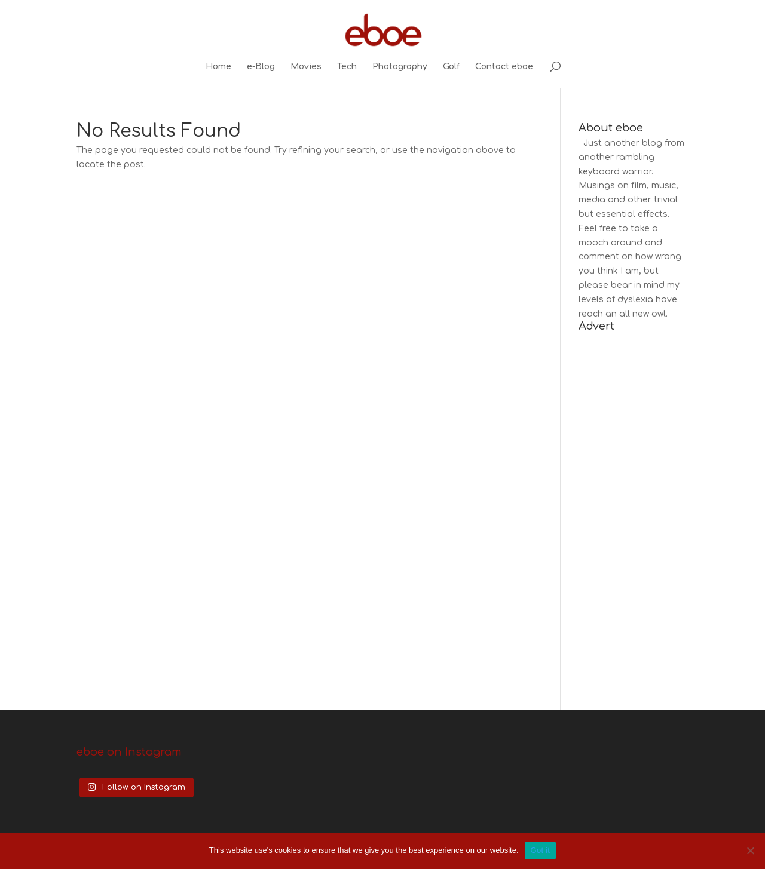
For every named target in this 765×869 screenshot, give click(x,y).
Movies (306, 67)
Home (218, 67)
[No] (750, 850)
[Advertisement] (633, 513)
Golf (451, 67)
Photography (399, 67)
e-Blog (261, 67)
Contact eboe (504, 67)
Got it (540, 850)
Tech (347, 67)
